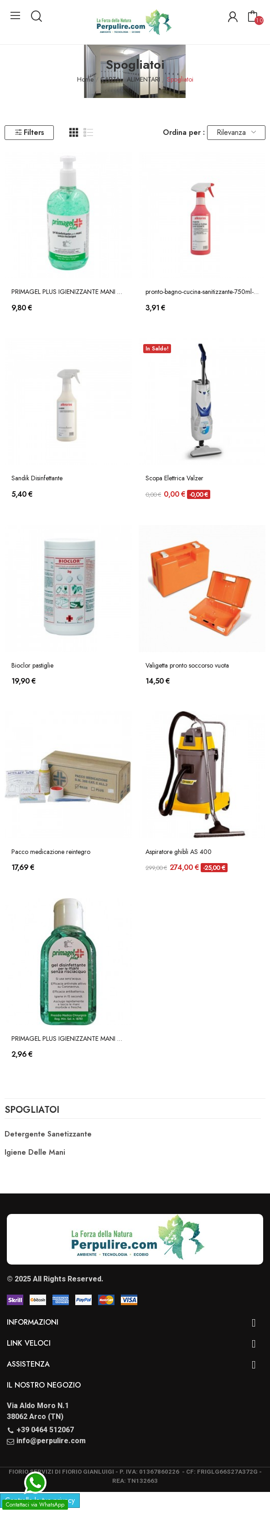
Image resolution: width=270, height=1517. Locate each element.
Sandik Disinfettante (36, 478)
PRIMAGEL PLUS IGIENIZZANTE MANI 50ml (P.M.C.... (68, 1038)
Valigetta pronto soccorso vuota (187, 665)
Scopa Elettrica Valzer (174, 478)
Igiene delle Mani (35, 1152)
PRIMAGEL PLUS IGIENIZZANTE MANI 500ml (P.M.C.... (68, 292)
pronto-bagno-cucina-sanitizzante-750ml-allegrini (202, 292)
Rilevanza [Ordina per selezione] (236, 132)
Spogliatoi (32, 1111)
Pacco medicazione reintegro (50, 852)
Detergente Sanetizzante (48, 1134)
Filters (29, 132)
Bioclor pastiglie (32, 665)
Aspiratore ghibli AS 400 (178, 852)
